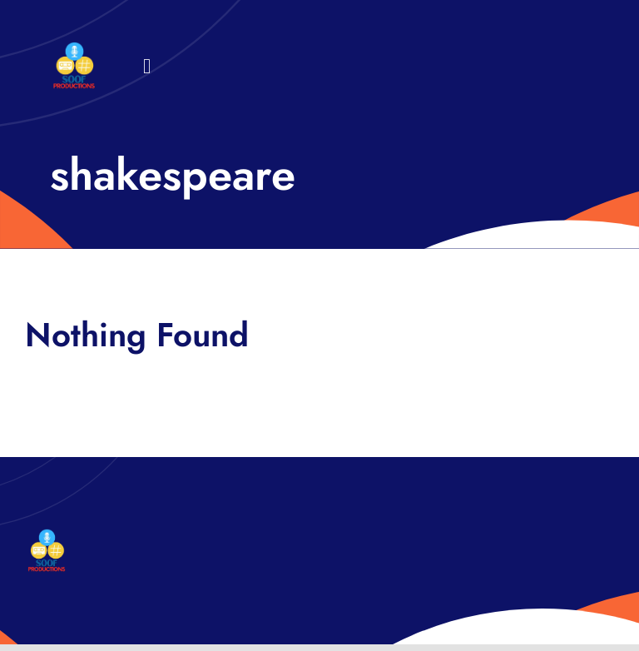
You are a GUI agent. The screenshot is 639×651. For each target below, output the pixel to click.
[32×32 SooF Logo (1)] (74, 49)
